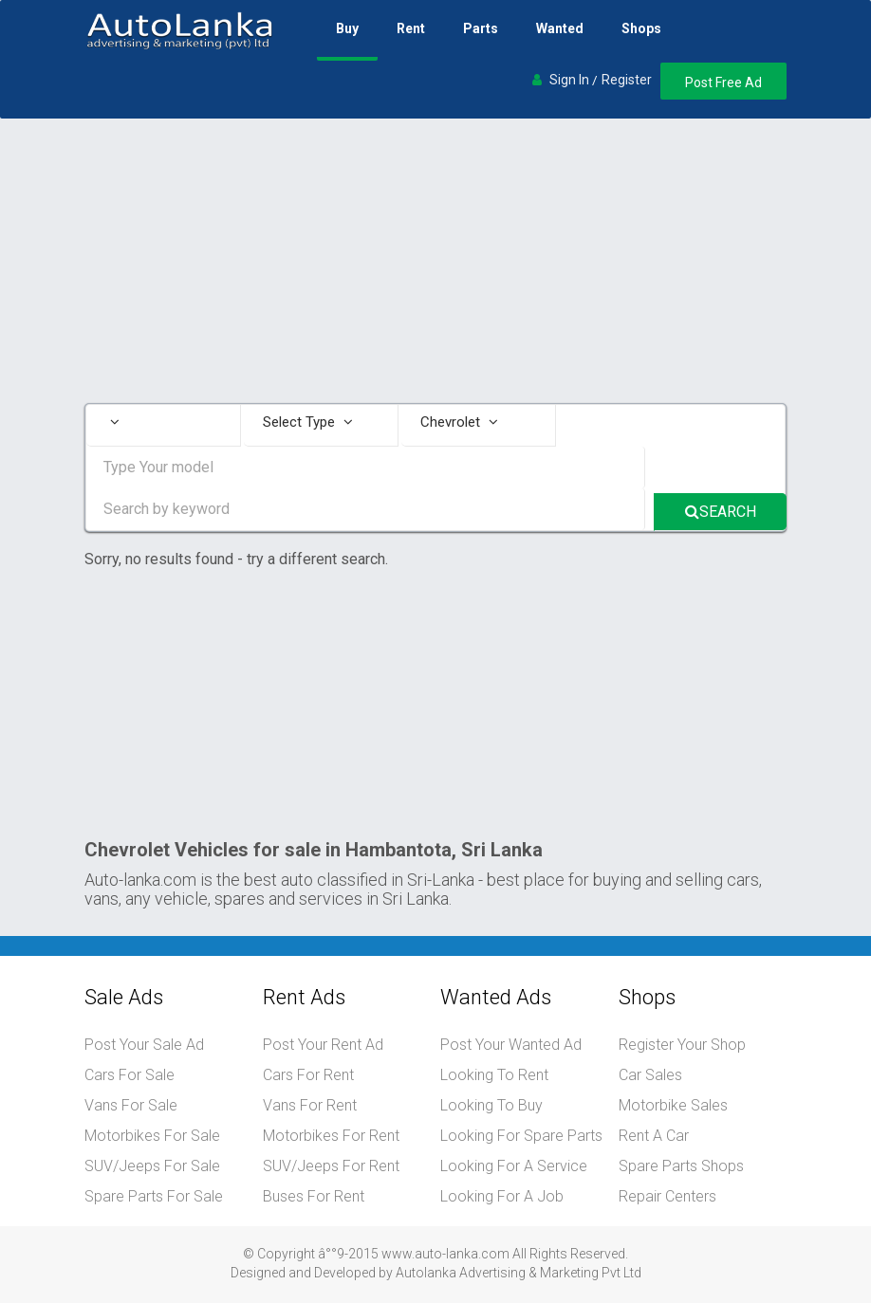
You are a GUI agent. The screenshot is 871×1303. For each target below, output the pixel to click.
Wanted (560, 28)
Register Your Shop (682, 1045)
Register (627, 79)
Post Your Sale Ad (144, 1045)
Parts (480, 28)
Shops (641, 28)
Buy (347, 28)
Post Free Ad (723, 82)
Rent (411, 28)
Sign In (569, 79)
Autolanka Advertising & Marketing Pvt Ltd (518, 1272)
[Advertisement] (435, 261)
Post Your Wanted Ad (511, 1045)
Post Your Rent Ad (323, 1045)
